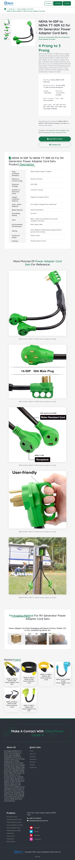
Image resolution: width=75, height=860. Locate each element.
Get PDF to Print (54, 139)
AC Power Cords (12, 817)
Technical (32, 762)
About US (33, 754)
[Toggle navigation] (49, 3)
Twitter (34, 831)
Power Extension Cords (14, 822)
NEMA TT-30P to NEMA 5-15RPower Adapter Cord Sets (29, 708)
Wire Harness (11, 841)
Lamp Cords (11, 836)
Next (8, 39)
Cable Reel (15, 771)
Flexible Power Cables (14, 830)
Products (11, 9)
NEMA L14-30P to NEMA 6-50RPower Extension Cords (46, 677)
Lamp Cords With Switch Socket (14, 769)
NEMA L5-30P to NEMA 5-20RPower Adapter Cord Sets (12, 681)
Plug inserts (7, 771)
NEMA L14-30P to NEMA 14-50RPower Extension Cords (12, 704)
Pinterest (35, 835)
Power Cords (8, 753)
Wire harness (18, 773)
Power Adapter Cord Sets (25, 9)
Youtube (34, 827)
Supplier (32, 765)
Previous (5, 39)
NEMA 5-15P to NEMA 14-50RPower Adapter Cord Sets (63, 682)
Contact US (55, 145)
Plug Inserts (10, 839)
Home (31, 751)
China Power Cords (47, 733)
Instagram (35, 839)
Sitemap (37, 857)
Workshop (33, 759)
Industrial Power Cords (11, 763)
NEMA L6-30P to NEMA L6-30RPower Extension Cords (29, 680)
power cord (14, 759)
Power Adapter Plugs (17, 767)
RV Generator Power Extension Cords (54, 132)
